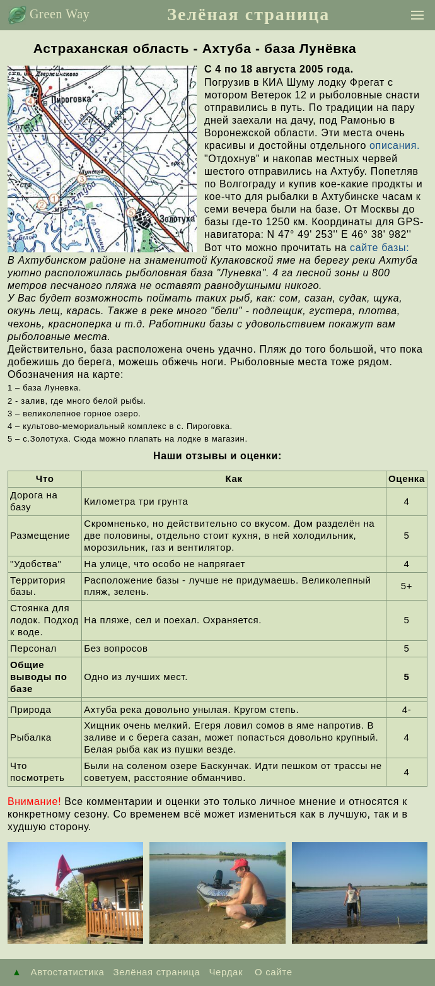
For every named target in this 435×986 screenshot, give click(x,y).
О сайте (272, 971)
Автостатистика (68, 971)
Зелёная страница (248, 14)
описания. (394, 145)
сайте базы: (379, 247)
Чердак (226, 971)
